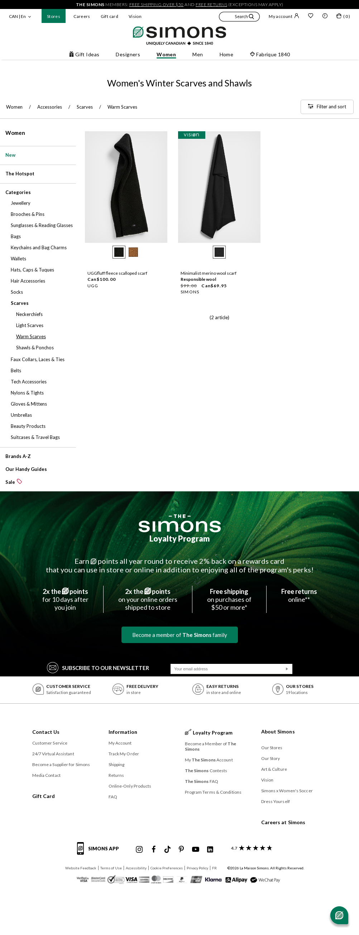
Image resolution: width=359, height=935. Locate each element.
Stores (53, 16)
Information (123, 732)
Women (15, 132)
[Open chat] (339, 915)
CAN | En (17, 16)
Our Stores (272, 747)
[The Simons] (180, 523)
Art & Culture (274, 769)
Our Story (270, 758)
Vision (135, 16)
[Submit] (287, 669)
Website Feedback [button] (80, 868)
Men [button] (197, 54)
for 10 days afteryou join (65, 599)
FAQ (113, 796)
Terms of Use (111, 868)
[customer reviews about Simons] (250, 848)
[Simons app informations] (100, 852)
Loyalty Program (179, 538)
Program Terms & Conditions (213, 792)
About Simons (278, 731)
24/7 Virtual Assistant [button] (53, 753)
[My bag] (343, 17)
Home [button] (227, 54)
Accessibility (136, 868)
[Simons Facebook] (153, 849)
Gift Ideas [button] (84, 54)
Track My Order (124, 753)
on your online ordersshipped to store (147, 599)
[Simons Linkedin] (210, 849)
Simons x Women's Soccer (287, 790)
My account (284, 16)
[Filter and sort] (327, 107)
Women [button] (166, 54)
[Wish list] (310, 16)
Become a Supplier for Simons (61, 764)
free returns (211, 4)
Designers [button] (128, 54)
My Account (120, 743)
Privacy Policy (197, 868)
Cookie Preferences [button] (166, 868)
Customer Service (50, 743)
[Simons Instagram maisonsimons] (139, 849)
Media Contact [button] (46, 775)
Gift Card (43, 796)
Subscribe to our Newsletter (98, 667)
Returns (116, 775)
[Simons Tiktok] (167, 849)
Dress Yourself (275, 801)
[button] (239, 17)
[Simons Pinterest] (181, 849)
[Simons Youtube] (195, 849)
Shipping (117, 764)
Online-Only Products (130, 786)
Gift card (109, 16)
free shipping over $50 (156, 4)
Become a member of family (179, 635)
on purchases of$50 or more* (229, 599)
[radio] (119, 252)
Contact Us (46, 732)
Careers (81, 16)
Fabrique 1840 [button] (270, 54)
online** (299, 595)
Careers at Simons (283, 822)
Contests (206, 770)
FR (214, 868)
